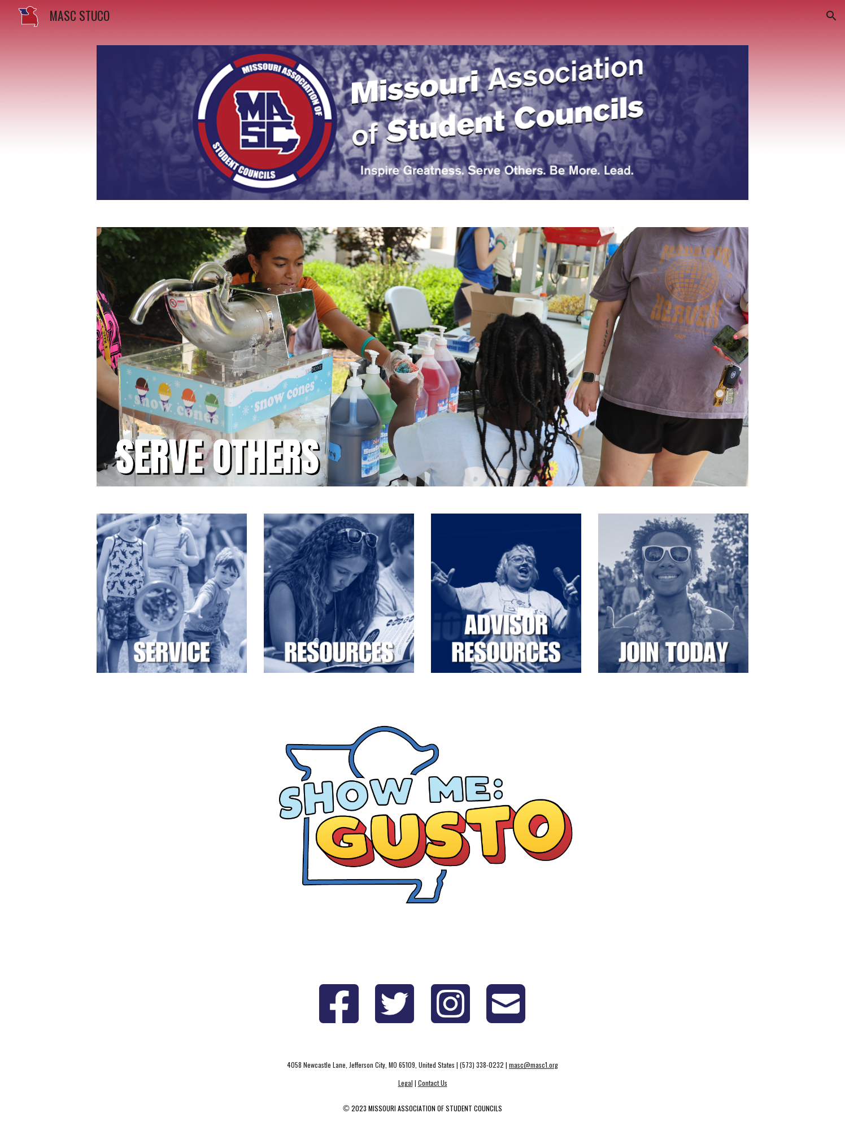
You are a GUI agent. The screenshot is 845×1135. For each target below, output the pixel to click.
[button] (831, 15)
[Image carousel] (422, 356)
